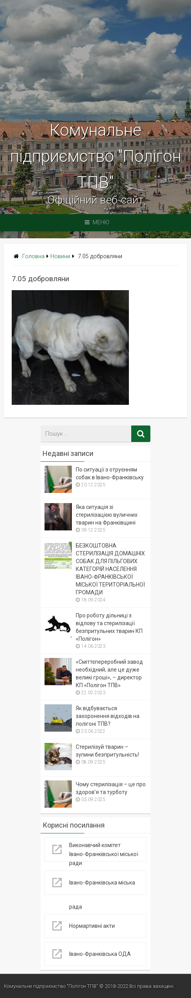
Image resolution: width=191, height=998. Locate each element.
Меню (97, 222)
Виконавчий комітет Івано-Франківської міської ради (103, 854)
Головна (33, 256)
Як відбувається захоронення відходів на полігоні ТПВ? (107, 716)
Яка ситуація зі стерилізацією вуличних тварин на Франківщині (106, 515)
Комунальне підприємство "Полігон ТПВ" (95, 156)
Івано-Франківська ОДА (100, 954)
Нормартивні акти (92, 926)
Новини (60, 256)
